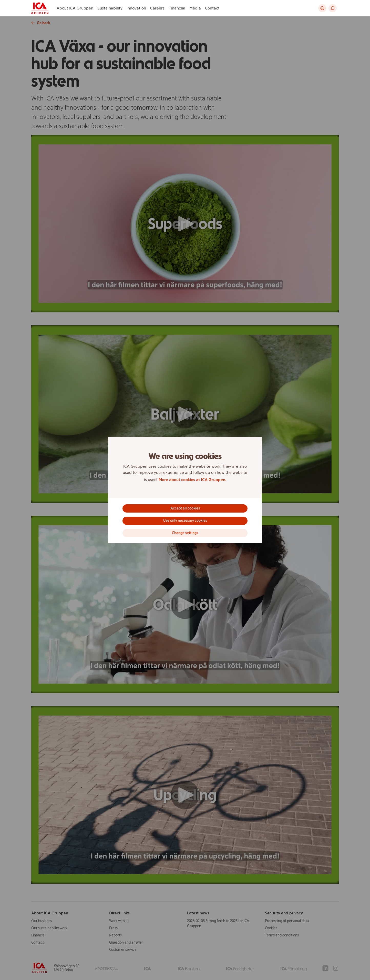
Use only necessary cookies (185, 520)
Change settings (185, 533)
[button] (332, 8)
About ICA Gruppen (75, 8)
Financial (177, 8)
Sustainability (109, 8)
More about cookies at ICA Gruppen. (192, 479)
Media (195, 8)
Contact (212, 8)
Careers (157, 8)
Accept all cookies (185, 508)
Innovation (136, 8)
